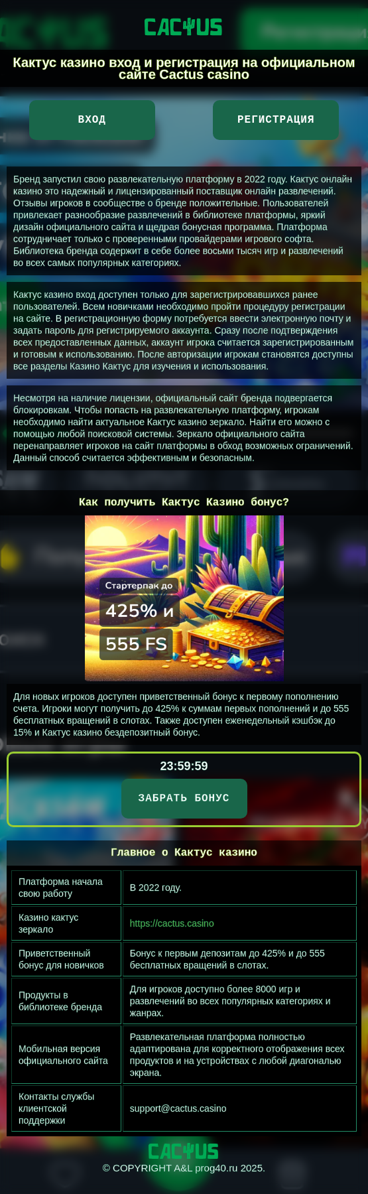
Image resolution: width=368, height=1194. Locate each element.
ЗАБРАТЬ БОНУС (184, 798)
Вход (92, 120)
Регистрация (276, 120)
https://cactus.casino (172, 923)
